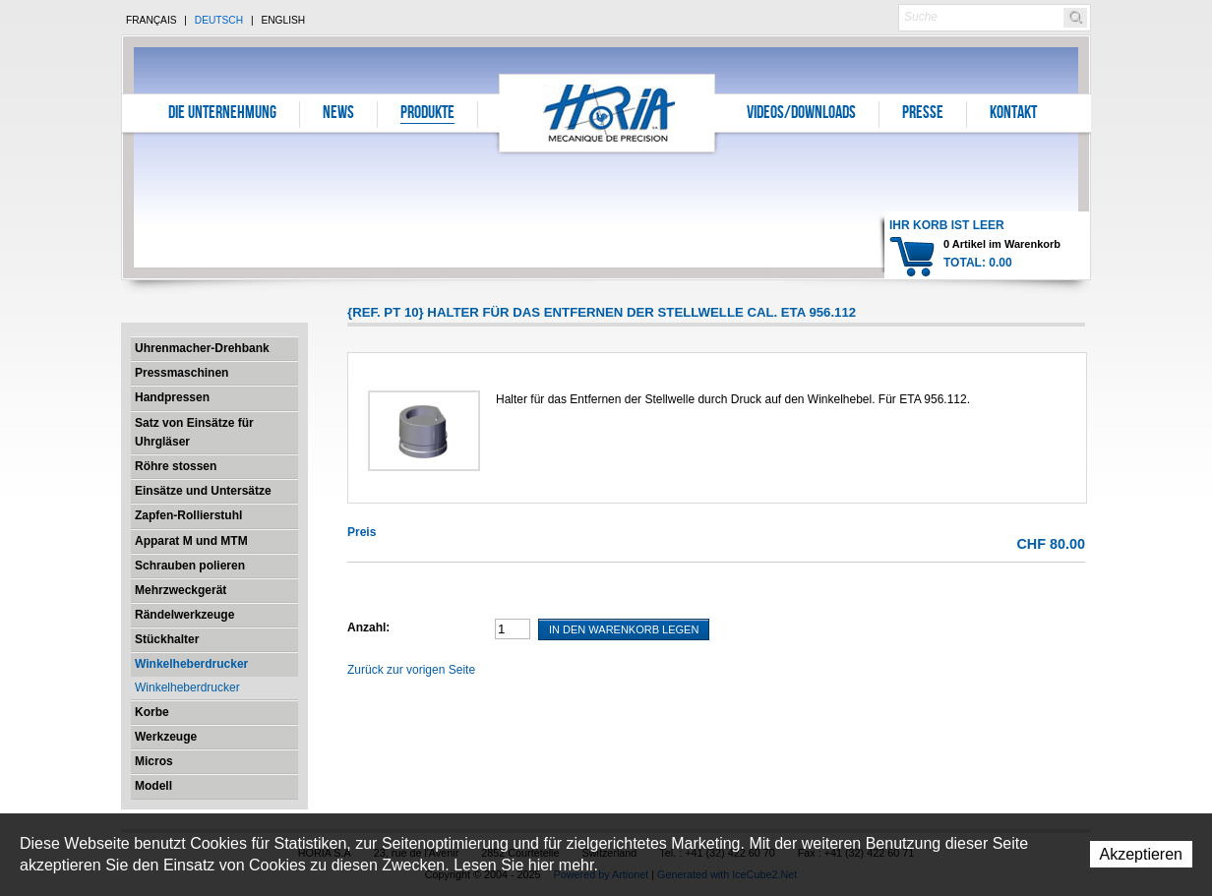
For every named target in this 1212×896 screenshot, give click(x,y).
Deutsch (219, 20)
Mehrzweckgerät (180, 590)
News (338, 114)
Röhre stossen (175, 466)
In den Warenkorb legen (623, 629)
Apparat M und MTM (191, 541)
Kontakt (1013, 114)
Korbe (152, 712)
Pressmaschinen (181, 373)
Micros (154, 761)
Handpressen (172, 397)
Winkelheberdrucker (191, 664)
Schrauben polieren (190, 565)
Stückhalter (167, 639)
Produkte (427, 114)
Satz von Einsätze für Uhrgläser (194, 432)
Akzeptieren (1141, 854)
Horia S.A (607, 113)
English (283, 20)
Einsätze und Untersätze (203, 491)
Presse (922, 114)
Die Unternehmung (222, 114)
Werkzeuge (166, 737)
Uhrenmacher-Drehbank (202, 348)
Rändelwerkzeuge (184, 615)
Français (151, 20)
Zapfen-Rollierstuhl (188, 515)
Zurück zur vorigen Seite (411, 670)
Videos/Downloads (801, 114)
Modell (153, 786)
